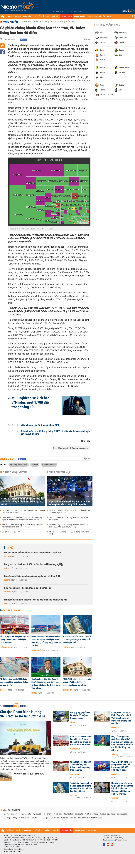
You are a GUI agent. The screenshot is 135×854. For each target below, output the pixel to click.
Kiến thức (70, 22)
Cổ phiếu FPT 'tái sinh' (11, 532)
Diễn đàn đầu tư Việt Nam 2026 (90, 818)
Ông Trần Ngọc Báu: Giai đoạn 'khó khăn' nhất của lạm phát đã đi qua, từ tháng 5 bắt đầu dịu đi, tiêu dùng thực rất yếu (45, 683)
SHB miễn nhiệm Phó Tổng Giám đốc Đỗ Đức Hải (27, 588)
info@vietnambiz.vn (16, 849)
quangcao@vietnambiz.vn (117, 840)
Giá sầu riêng (24, 818)
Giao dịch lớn (40, 22)
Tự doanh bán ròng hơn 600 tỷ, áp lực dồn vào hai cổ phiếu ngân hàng (69, 511)
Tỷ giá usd (37, 814)
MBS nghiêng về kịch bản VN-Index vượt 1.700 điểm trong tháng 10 (31, 402)
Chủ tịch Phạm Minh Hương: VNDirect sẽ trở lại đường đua (68, 519)
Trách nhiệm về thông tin (13, 851)
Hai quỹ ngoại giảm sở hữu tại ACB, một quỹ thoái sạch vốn (32, 552)
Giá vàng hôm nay (10, 814)
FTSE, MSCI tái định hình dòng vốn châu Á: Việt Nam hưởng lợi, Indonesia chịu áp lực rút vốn (22, 501)
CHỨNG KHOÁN (66, 16)
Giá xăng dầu (122, 814)
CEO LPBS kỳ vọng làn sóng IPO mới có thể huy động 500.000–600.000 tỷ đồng (68, 526)
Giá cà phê (79, 814)
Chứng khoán (9, 21)
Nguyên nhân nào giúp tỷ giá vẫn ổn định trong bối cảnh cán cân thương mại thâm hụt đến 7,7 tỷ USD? (122, 788)
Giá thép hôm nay (10, 818)
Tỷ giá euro (57, 814)
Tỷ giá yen (47, 814)
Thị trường (26, 22)
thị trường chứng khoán (18, 464)
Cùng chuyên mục (60, 472)
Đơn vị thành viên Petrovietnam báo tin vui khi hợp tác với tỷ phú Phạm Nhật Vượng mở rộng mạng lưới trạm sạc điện (46, 641)
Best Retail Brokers (68, 818)
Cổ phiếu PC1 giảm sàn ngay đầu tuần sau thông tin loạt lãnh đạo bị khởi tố (23, 511)
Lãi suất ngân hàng (107, 814)
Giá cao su (55, 818)
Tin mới (9, 547)
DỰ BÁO (18, 16)
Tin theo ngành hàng (108, 24)
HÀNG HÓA (27, 16)
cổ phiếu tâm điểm (49, 464)
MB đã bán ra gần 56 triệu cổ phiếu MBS (40, 425)
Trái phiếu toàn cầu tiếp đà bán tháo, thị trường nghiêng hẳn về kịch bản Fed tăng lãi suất (77, 639)
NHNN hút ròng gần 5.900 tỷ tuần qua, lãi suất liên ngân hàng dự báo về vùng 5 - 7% (14, 682)
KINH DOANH (92, 16)
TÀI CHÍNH (45, 16)
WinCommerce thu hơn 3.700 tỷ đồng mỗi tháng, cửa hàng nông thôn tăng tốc (80, 766)
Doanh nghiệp (36, 650)
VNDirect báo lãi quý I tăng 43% (29, 773)
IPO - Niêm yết (56, 22)
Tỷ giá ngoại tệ (25, 814)
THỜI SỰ (10, 16)
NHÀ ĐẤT (55, 16)
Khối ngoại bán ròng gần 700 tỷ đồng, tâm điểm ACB (69, 533)
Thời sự (34, 693)
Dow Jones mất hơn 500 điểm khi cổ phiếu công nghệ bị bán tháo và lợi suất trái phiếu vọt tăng (22, 519)
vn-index (35, 464)
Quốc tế (7, 580)
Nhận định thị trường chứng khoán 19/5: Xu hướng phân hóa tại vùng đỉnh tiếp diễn (69, 503)
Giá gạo (45, 818)
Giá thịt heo (36, 818)
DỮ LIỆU (102, 16)
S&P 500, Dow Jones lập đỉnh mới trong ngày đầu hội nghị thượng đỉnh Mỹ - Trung (22, 526)
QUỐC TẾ (36, 16)
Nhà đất (7, 568)
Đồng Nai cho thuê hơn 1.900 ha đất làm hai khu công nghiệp (33, 564)
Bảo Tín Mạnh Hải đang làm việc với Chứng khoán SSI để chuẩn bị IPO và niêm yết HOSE (14, 639)
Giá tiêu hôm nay (91, 814)
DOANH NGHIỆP (79, 16)
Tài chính (7, 556)
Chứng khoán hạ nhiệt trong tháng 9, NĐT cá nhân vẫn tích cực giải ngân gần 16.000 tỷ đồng (55, 432)
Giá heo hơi (68, 814)
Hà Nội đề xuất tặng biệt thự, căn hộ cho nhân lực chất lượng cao (35, 599)
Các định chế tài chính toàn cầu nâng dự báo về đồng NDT (32, 576)
